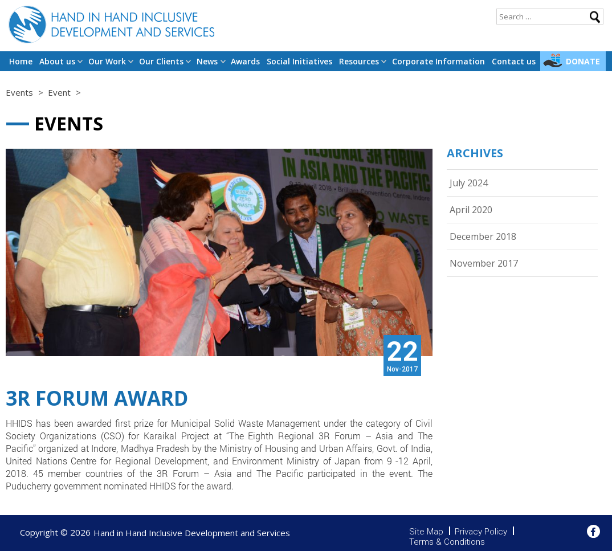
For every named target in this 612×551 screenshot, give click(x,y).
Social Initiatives (299, 61)
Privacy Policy (481, 531)
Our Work (107, 61)
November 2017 (484, 263)
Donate (583, 61)
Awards (245, 61)
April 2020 (471, 209)
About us (57, 61)
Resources (359, 61)
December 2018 (483, 236)
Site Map (426, 531)
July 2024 (469, 183)
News (207, 61)
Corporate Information (438, 61)
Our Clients (161, 61)
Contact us (514, 61)
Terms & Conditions (447, 542)
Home (20, 61)
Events (19, 92)
